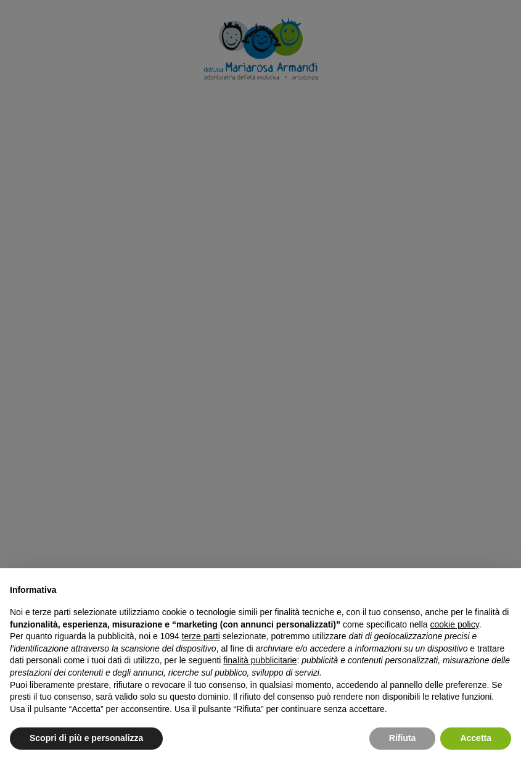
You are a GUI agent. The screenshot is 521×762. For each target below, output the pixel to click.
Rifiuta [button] (402, 738)
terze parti (201, 636)
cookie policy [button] (454, 624)
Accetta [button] (475, 738)
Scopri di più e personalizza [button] (86, 738)
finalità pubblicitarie (260, 660)
